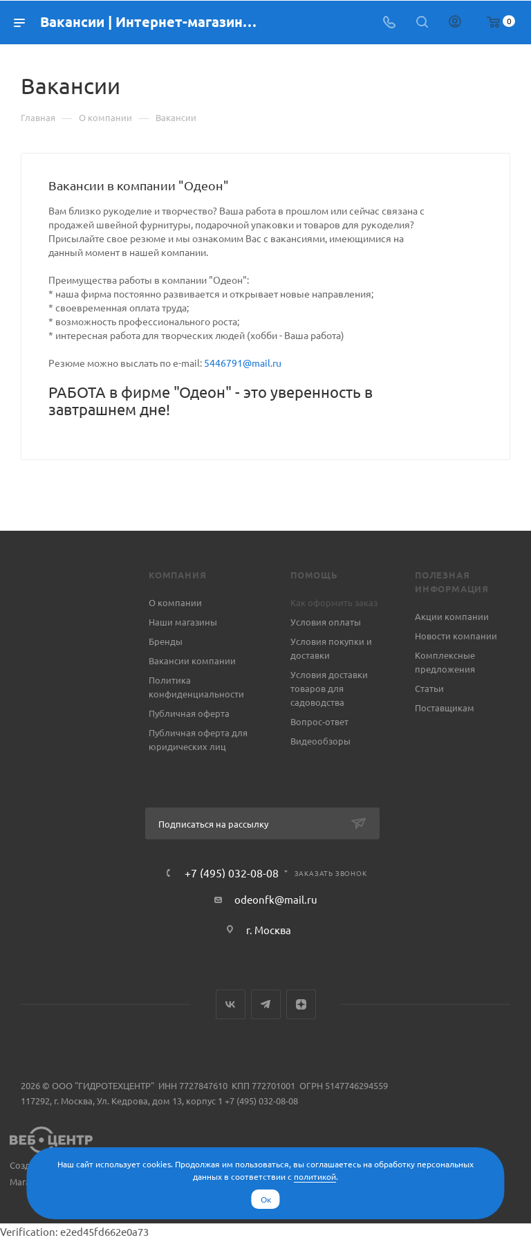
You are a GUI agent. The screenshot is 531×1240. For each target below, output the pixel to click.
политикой (315, 1176)
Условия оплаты (325, 622)
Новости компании (456, 635)
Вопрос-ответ (319, 721)
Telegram (266, 1004)
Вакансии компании (192, 660)
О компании (175, 602)
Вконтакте (230, 1004)
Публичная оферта (189, 713)
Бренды (166, 641)
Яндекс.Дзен (301, 1004)
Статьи (429, 688)
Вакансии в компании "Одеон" (138, 185)
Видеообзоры (320, 741)
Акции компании (452, 616)
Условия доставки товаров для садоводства (329, 688)
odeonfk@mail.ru (275, 899)
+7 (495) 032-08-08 (232, 872)
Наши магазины (183, 622)
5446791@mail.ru (242, 362)
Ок (266, 1199)
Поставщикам (444, 707)
